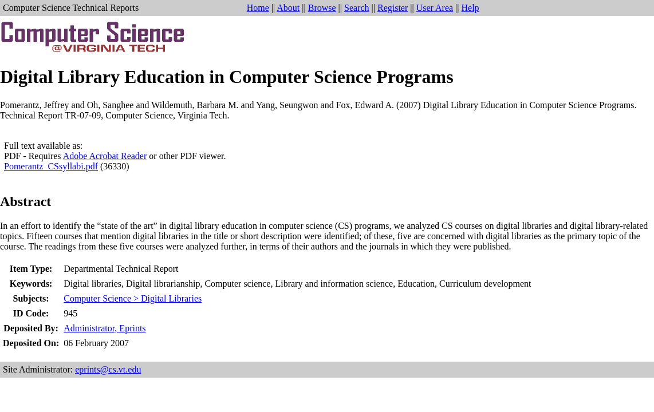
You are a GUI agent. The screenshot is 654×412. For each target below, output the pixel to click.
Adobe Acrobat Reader (105, 156)
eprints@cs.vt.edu (108, 369)
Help (470, 8)
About (288, 8)
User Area (434, 8)
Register (392, 8)
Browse (322, 8)
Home (258, 8)
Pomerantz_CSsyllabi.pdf (51, 166)
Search (356, 8)
